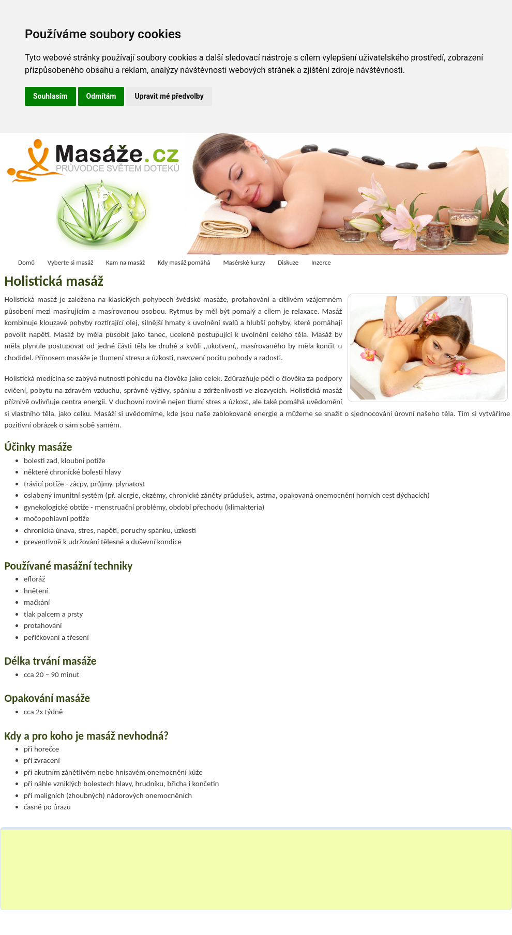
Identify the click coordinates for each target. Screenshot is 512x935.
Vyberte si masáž (71, 262)
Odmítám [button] (101, 96)
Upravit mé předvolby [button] (168, 96)
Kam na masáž (125, 262)
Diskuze (288, 262)
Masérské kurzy (244, 262)
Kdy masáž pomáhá (184, 262)
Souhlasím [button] (50, 96)
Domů (26, 262)
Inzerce (321, 262)
